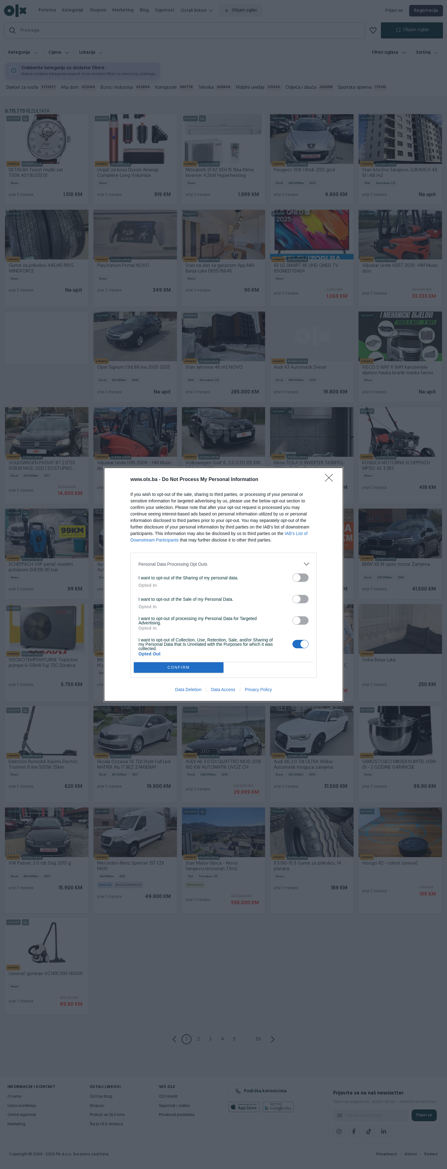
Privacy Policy (258, 689)
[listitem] (223, 564)
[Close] (331, 480)
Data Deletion (188, 689)
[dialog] (223, 584)
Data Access (223, 689)
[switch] (300, 577)
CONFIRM (178, 667)
